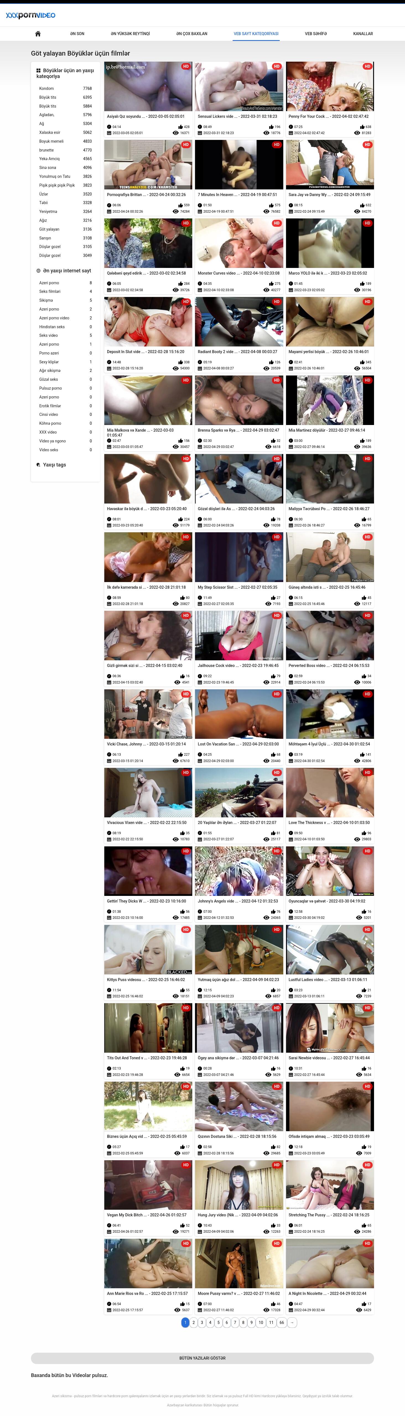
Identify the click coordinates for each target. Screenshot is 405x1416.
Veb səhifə (316, 34)
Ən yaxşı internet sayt (67, 270)
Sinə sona (65, 167)
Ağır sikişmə (65, 370)
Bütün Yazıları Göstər (203, 1358)
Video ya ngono (65, 441)
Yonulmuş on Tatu (65, 176)
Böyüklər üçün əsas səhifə (38, 34)
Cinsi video (65, 414)
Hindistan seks (65, 327)
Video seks (65, 450)
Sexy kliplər (65, 362)
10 (261, 1322)
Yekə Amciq (65, 159)
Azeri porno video (65, 318)
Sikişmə (65, 300)
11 (271, 1322)
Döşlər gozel (65, 246)
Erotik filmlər (65, 406)
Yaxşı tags (54, 465)
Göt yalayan (65, 229)
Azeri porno (65, 283)
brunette (65, 150)
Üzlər (65, 194)
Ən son (77, 34)
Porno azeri (65, 353)
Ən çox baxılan (191, 34)
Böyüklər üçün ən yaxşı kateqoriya (65, 73)
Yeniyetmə (65, 211)
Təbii (65, 202)
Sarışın (65, 238)
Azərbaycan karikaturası (184, 1405)
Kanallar (363, 34)
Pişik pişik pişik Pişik (65, 185)
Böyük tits (65, 97)
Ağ (65, 123)
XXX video (65, 432)
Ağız (65, 220)
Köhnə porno (65, 423)
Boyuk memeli (65, 141)
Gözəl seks (65, 379)
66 (282, 1322)
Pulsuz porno (65, 388)
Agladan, (65, 115)
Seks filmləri (65, 291)
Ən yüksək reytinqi (130, 34)
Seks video (65, 335)
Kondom (65, 88)
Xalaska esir (65, 132)
